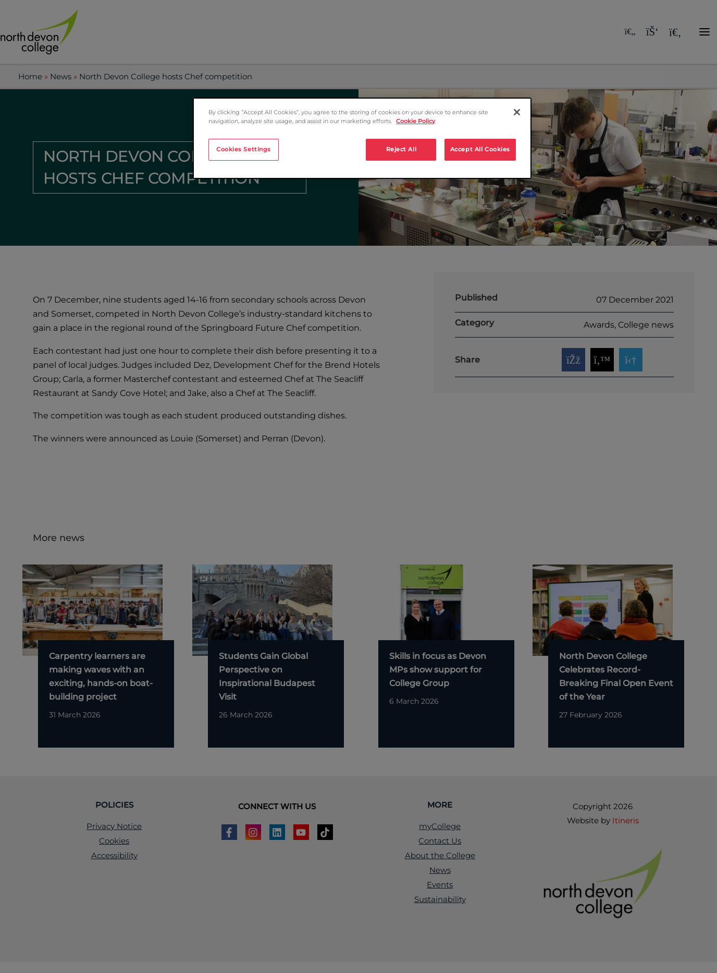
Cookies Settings (243, 149)
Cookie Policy (415, 121)
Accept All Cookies (480, 149)
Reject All (401, 149)
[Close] (516, 112)
